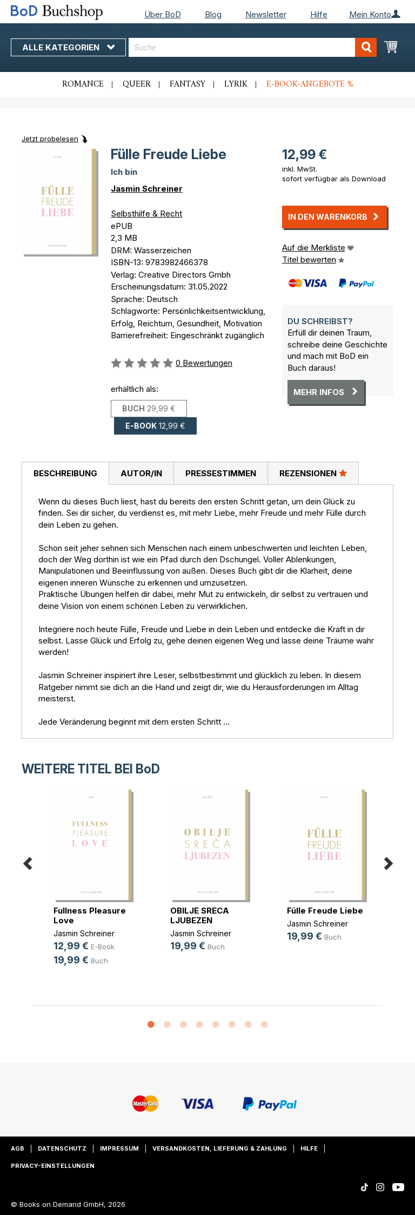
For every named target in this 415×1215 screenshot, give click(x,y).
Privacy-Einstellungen (53, 1166)
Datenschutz (62, 1148)
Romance (83, 84)
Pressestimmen (220, 473)
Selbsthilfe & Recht (146, 213)
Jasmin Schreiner (147, 188)
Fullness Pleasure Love (89, 915)
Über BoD (162, 14)
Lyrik (235, 84)
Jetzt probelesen (50, 138)
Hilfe (318, 14)
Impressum (119, 1148)
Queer (137, 84)
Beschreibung (65, 473)
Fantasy (187, 84)
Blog (213, 14)
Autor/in (141, 473)
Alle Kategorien (68, 47)
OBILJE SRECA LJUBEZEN (199, 915)
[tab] (65, 473)
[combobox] (253, 47)
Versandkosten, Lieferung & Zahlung (219, 1148)
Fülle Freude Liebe (325, 910)
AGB (17, 1148)
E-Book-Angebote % (309, 84)
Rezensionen (313, 473)
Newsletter (265, 14)
